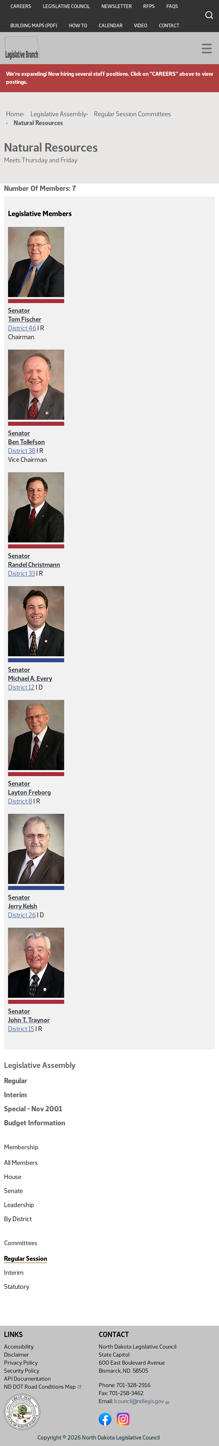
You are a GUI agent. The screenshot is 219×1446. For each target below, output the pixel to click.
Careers (20, 6)
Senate (13, 1191)
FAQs (172, 6)
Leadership (19, 1205)
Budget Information (34, 1122)
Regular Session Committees (132, 114)
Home (14, 114)
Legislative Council (66, 6)
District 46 (22, 328)
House (12, 1177)
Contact (169, 25)
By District (18, 1219)
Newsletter (116, 6)
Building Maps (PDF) (33, 25)
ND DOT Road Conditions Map (43, 1386)
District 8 (20, 801)
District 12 (21, 687)
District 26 (22, 915)
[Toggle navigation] (203, 48)
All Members (21, 1163)
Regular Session (25, 1258)
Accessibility (19, 1346)
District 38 (21, 451)
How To (78, 25)
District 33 (21, 573)
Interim (15, 1094)
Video (140, 25)
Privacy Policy (21, 1362)
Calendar (111, 25)
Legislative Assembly (58, 114)
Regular (15, 1080)
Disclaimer (16, 1354)
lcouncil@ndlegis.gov (142, 1401)
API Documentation (27, 1378)
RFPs (149, 6)
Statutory (16, 1286)
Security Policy (21, 1370)
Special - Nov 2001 (33, 1108)
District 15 (21, 1029)
